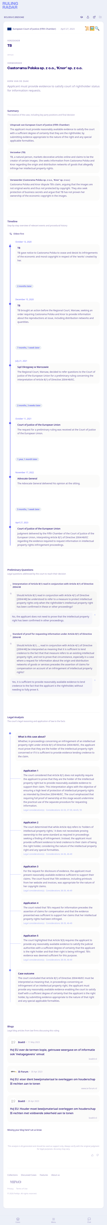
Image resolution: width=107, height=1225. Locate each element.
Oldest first (16, 233)
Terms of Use (21, 1188)
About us (55, 1175)
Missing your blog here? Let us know (24, 1130)
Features (44, 1175)
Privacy (10, 1188)
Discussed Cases (28, 1175)
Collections (12, 1175)
